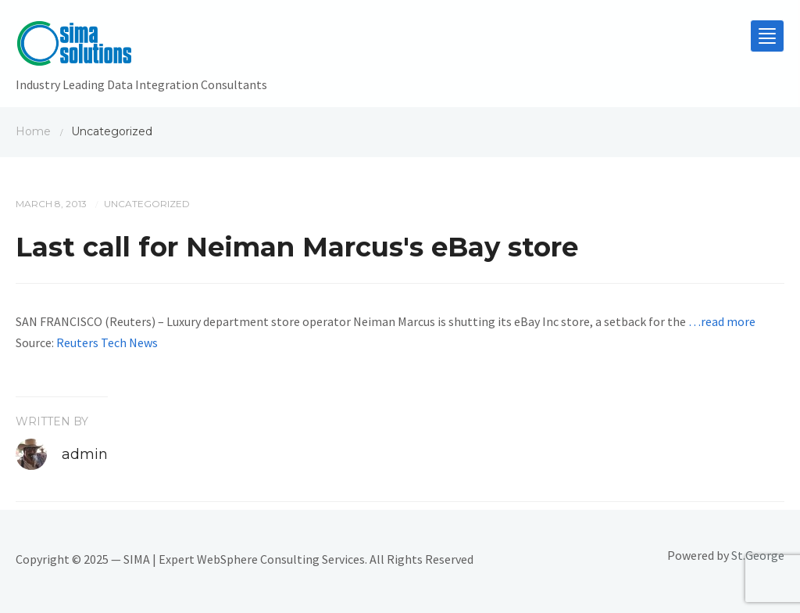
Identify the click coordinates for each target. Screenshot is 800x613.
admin (85, 454)
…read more (721, 321)
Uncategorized (147, 204)
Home (33, 131)
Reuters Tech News (107, 342)
